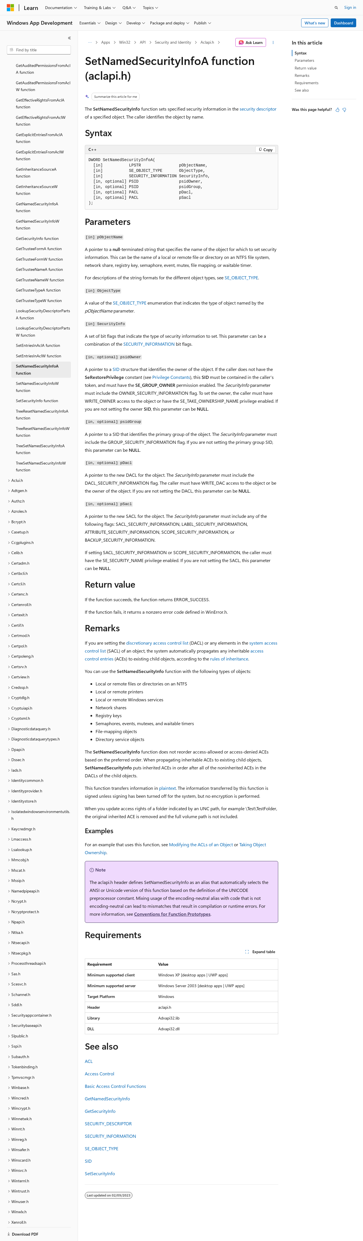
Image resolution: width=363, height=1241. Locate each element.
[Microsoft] (10, 7)
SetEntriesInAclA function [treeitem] (38, 325)
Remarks (302, 75)
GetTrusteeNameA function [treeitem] (39, 249)
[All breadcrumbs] (90, 42)
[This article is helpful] (337, 109)
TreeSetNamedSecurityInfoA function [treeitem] (40, 429)
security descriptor (258, 109)
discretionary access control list (157, 643)
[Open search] (336, 8)
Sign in (350, 7)
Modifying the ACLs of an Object (201, 844)
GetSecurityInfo (100, 1111)
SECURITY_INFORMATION (149, 344)
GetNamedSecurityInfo (107, 1098)
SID (116, 369)
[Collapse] (69, 38)
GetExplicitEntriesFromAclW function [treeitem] (40, 136)
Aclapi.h (207, 42)
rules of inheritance (229, 659)
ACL (89, 1061)
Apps (105, 42)
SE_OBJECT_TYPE (241, 277)
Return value (305, 68)
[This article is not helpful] (344, 109)
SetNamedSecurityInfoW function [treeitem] (37, 367)
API (143, 42)
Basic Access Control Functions (115, 1086)
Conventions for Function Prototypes (172, 914)
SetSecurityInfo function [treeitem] (37, 381)
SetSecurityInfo (100, 1173)
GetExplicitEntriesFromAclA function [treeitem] (39, 118)
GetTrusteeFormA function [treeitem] (39, 229)
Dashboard (343, 23)
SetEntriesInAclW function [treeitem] (38, 336)
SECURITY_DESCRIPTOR (108, 1123)
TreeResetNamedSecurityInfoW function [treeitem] (42, 412)
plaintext (167, 788)
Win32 (124, 42)
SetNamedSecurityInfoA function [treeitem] (37, 350)
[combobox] (39, 49)
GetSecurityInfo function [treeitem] (37, 218)
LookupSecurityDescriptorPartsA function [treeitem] (43, 294)
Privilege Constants (171, 377)
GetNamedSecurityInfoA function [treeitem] (37, 187)
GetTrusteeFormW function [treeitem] (39, 239)
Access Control (99, 1074)
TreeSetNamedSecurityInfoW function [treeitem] (41, 447)
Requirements (306, 82)
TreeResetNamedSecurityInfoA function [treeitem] (42, 395)
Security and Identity (173, 42)
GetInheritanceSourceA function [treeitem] (36, 153)
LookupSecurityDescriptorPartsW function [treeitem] (43, 312)
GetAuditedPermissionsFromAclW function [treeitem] (43, 66)
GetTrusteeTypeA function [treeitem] (38, 270)
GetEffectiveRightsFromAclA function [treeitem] (40, 84)
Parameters (304, 60)
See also (302, 90)
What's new (315, 23)
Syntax (301, 53)
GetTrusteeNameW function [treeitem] (40, 260)
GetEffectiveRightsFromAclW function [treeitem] (41, 101)
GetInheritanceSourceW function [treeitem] (37, 170)
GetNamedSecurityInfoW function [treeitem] (37, 205)
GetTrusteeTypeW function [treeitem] (39, 281)
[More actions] (273, 42)
